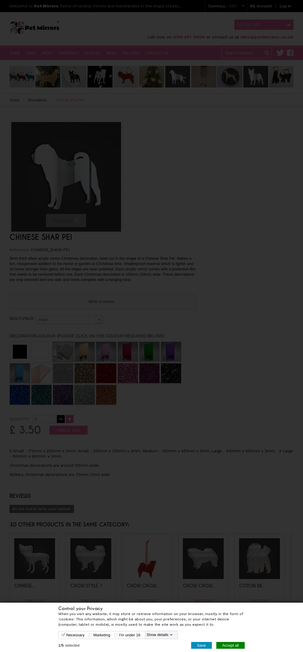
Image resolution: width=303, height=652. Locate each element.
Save (201, 645)
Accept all (230, 645)
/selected (69, 645)
